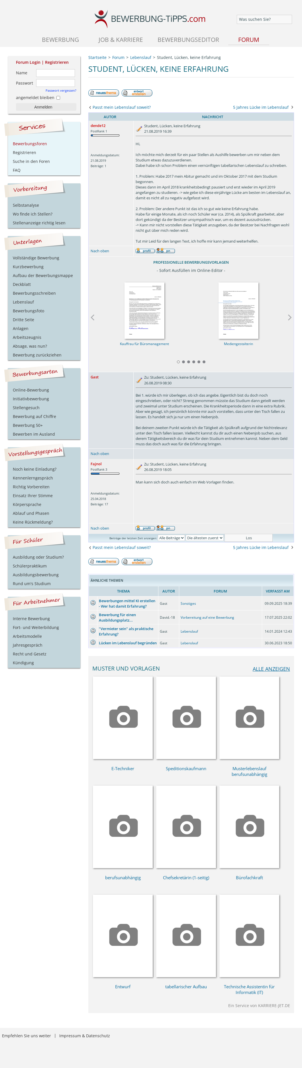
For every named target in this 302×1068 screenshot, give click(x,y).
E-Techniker (122, 768)
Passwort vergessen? (61, 90)
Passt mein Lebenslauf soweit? (122, 107)
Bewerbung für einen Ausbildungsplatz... (117, 617)
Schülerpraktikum (30, 566)
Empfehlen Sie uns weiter (26, 1035)
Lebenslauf (189, 631)
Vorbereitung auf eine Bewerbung (207, 617)
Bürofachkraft (249, 877)
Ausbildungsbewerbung (36, 574)
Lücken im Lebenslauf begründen (128, 642)
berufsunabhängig (123, 877)
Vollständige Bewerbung (36, 258)
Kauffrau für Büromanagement (144, 343)
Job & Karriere (121, 39)
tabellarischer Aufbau (186, 986)
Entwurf (122, 986)
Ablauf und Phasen (31, 513)
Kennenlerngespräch (33, 478)
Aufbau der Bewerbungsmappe (43, 275)
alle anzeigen (271, 668)
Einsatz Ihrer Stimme (33, 495)
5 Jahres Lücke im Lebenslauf (261, 107)
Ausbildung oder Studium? (38, 557)
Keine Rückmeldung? (33, 522)
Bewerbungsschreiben (34, 293)
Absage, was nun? (30, 346)
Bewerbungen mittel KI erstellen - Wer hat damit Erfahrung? (127, 603)
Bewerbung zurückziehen (37, 355)
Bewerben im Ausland (34, 434)
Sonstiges (188, 603)
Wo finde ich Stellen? (32, 214)
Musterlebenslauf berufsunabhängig (249, 771)
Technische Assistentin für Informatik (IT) (249, 989)
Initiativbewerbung (31, 398)
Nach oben (100, 250)
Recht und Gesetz (29, 654)
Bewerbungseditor (188, 39)
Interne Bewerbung (31, 618)
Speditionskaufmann (186, 768)
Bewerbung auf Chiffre (34, 416)
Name (21, 72)
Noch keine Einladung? (34, 469)
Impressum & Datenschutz (84, 1035)
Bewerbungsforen (30, 143)
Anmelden (43, 107)
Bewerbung (60, 39)
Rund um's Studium (32, 583)
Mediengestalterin (238, 343)
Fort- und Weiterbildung (36, 627)
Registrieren (57, 62)
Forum (248, 39)
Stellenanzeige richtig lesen (39, 223)
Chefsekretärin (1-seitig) (186, 877)
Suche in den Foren (31, 161)
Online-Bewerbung (31, 390)
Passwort (24, 83)
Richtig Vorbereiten (31, 486)
